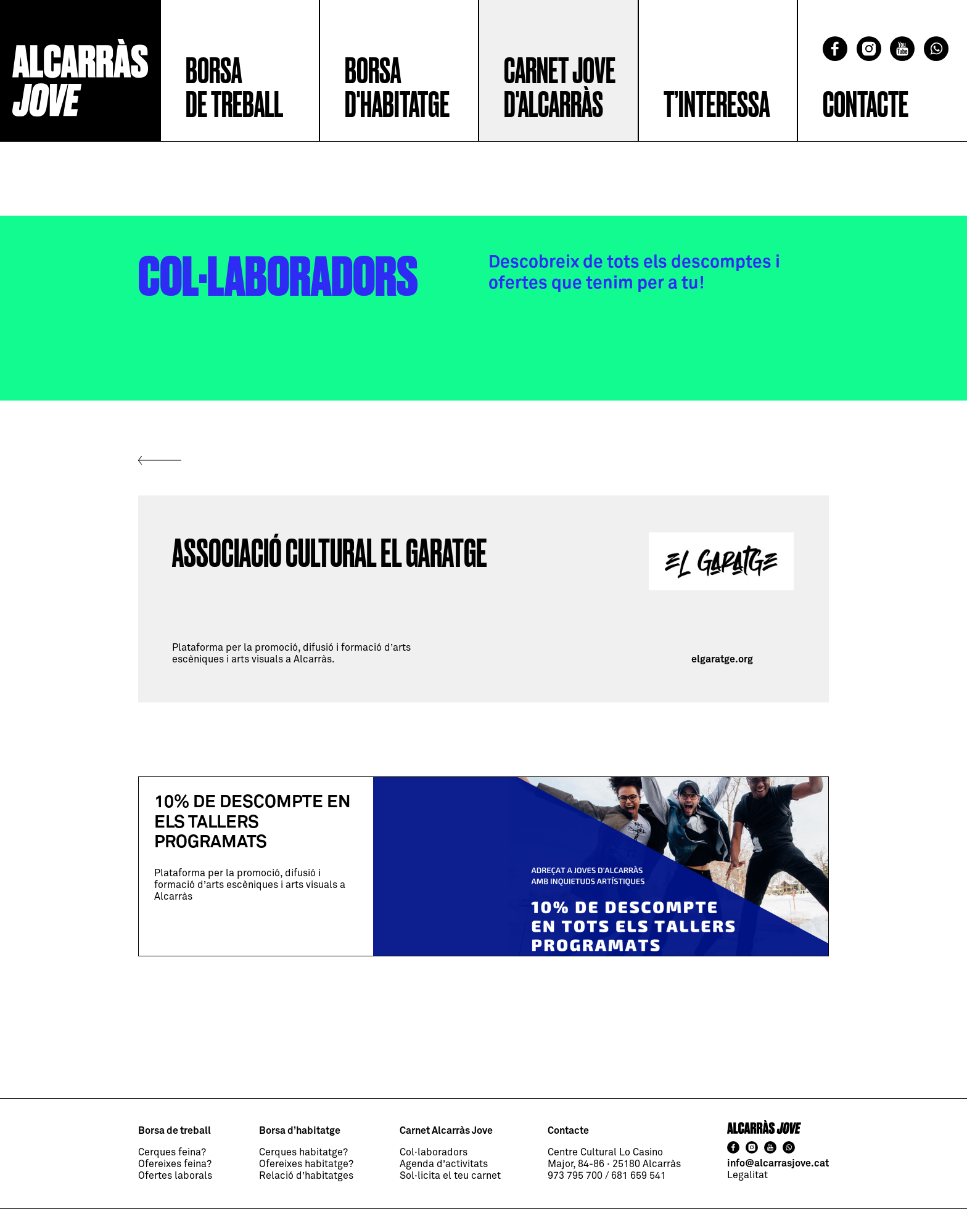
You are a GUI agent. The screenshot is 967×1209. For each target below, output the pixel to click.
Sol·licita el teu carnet (450, 1176)
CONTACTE (865, 106)
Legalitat (747, 1175)
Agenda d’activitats (444, 1164)
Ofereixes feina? (175, 1164)
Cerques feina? (172, 1152)
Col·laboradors (433, 1152)
